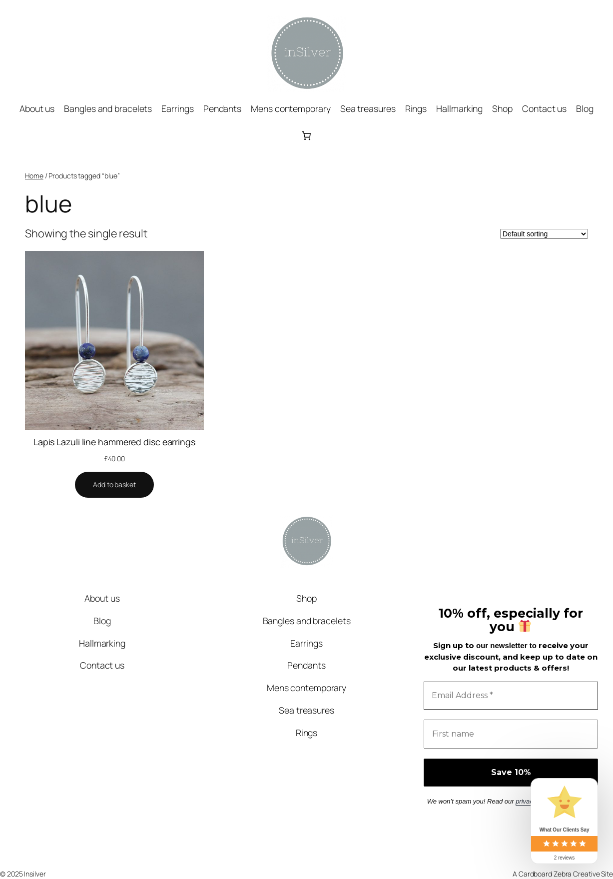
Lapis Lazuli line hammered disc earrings (114, 442)
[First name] (511, 734)
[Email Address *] (511, 696)
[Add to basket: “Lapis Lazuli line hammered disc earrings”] (114, 485)
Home (34, 175)
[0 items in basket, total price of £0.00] (306, 135)
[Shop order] (544, 234)
